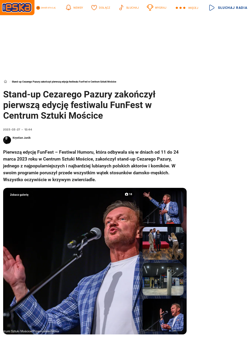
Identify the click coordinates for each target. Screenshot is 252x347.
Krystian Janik (22, 137)
